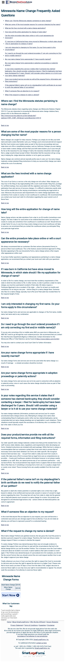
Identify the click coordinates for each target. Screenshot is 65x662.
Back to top (5, 125)
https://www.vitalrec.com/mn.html (47, 339)
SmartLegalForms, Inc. (41, 640)
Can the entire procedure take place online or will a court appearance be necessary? (29, 37)
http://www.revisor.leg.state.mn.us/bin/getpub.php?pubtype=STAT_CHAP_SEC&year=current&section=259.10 (21, 117)
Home (9, 622)
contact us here (41, 643)
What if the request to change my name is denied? (22, 95)
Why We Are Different (37, 622)
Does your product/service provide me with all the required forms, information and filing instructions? (33, 80)
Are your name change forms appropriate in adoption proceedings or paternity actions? (31, 64)
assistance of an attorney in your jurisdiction (32, 636)
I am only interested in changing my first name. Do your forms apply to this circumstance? (30, 49)
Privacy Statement (16, 625)
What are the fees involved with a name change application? (25, 28)
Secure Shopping (52, 622)
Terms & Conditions (31, 625)
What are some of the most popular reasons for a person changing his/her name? (32, 24)
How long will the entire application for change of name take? (26, 32)
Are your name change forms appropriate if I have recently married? (28, 59)
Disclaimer (51, 625)
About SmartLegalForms (20, 622)
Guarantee (42, 625)
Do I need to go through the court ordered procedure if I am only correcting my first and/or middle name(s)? (33, 54)
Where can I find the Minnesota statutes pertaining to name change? (28, 21)
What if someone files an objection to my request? (22, 91)
